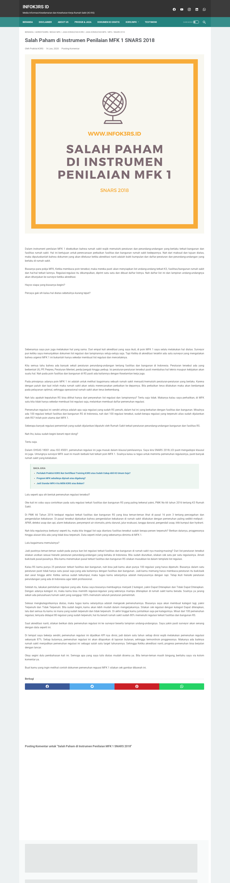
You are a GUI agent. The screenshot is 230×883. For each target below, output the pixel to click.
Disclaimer (47, 16)
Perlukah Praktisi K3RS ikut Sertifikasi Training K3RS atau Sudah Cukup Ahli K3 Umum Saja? (83, 455)
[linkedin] (194, 5)
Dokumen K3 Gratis (111, 16)
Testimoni (153, 16)
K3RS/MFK (133, 16)
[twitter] (70, 717)
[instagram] (186, 5)
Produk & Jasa (85, 16)
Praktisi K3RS (181, 91)
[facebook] (171, 5)
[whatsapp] (201, 5)
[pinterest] (100, 717)
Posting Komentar (70, 53)
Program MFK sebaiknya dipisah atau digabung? (61, 461)
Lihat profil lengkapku (181, 112)
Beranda (30, 16)
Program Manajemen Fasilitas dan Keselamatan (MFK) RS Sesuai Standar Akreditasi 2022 (179, 235)
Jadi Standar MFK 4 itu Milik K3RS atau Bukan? (60, 466)
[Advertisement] (85, 275)
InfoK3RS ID (38, 3)
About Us (65, 16)
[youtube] (179, 5)
